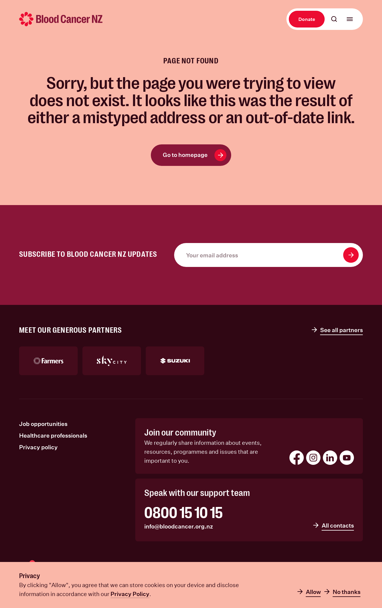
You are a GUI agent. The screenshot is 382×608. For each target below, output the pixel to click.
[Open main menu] (349, 19)
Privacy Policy (130, 594)
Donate (306, 19)
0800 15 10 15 (183, 513)
